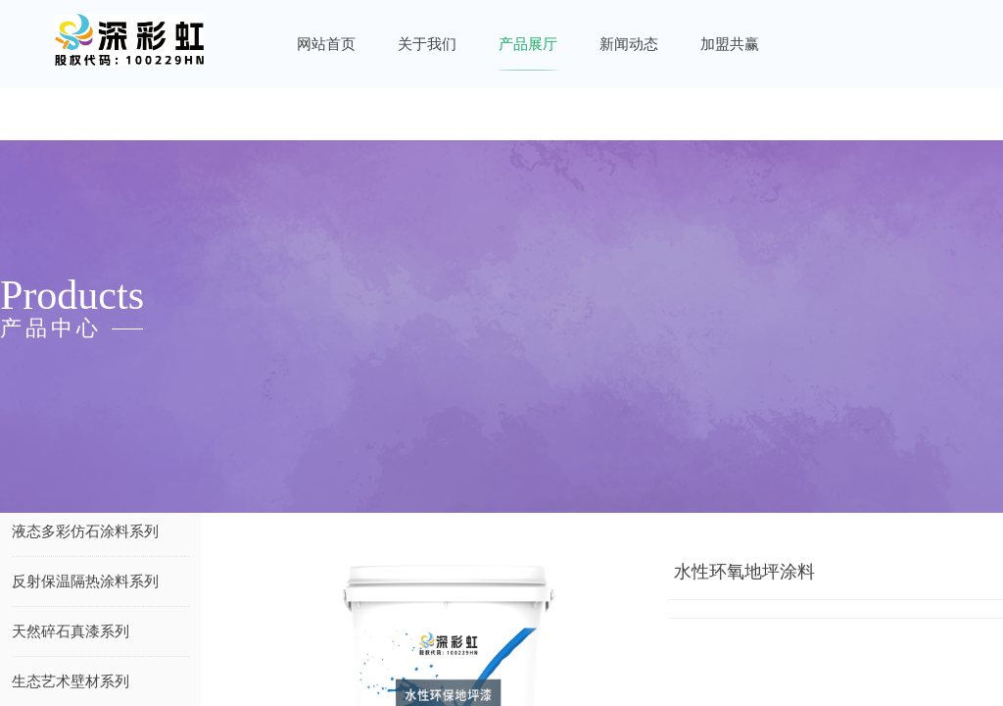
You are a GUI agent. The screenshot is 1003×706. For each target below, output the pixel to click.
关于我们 (427, 44)
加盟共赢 (729, 44)
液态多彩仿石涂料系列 (85, 531)
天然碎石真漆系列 (70, 631)
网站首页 (326, 44)
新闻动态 (628, 44)
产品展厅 (528, 44)
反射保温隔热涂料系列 (85, 581)
